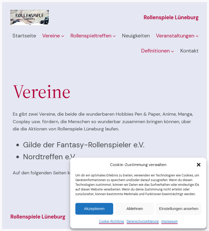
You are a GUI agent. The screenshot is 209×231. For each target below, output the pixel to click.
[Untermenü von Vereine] (62, 35)
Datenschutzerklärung (143, 221)
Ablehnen (134, 208)
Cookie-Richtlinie (111, 221)
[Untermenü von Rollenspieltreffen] (114, 35)
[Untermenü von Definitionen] (172, 50)
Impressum (169, 221)
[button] (198, 164)
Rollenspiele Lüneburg (171, 17)
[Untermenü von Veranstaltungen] (197, 35)
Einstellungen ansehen (178, 208)
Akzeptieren (94, 208)
